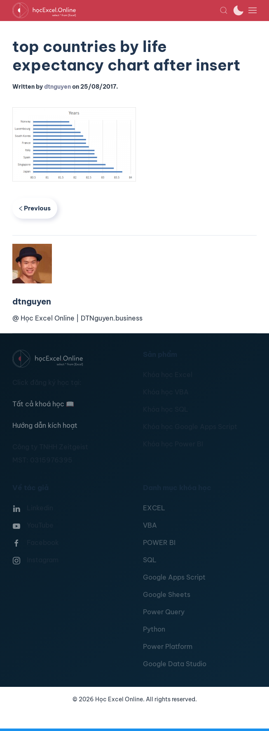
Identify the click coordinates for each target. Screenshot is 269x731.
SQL (150, 560)
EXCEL (154, 508)
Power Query (164, 612)
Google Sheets (166, 594)
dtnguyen (57, 86)
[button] (224, 10)
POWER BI (159, 542)
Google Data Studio (174, 664)
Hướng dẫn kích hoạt (44, 425)
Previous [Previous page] (35, 208)
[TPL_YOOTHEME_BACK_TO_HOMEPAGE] (116, 10)
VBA (150, 525)
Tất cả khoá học (43, 404)
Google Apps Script (174, 577)
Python (154, 629)
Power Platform (167, 646)
